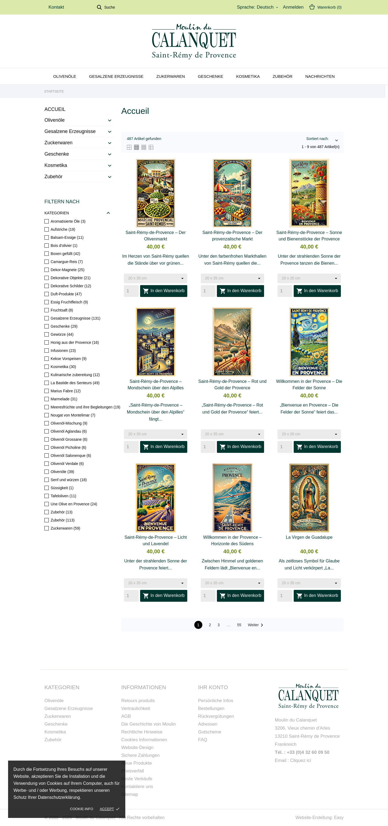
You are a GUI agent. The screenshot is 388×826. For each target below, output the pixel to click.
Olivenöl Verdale (67, 463)
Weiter (256, 625)
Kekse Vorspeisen (68, 358)
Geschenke (210, 76)
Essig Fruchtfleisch (69, 302)
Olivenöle (64, 76)
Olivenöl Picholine (68, 447)
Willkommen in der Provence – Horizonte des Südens (232, 540)
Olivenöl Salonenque (71, 455)
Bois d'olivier (64, 245)
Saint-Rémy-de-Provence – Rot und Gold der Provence (232, 384)
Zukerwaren (170, 76)
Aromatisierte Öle (68, 221)
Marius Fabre (66, 391)
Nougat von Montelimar (73, 415)
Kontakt (56, 7)
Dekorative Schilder (71, 286)
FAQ (202, 739)
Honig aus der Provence (75, 342)
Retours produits (138, 700)
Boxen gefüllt (65, 253)
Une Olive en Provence (74, 504)
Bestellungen (211, 708)
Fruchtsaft (62, 310)
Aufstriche (63, 229)
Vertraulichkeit (135, 708)
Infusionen (63, 350)
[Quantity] (131, 291)
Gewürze (62, 334)
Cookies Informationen (144, 739)
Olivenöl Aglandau (69, 431)
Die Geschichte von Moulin (148, 724)
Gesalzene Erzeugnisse (116, 76)
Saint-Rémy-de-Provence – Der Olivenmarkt (156, 235)
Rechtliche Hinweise (141, 731)
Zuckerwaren (58, 142)
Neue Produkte (136, 763)
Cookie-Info (81, 809)
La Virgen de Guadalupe (309, 537)
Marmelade (64, 399)
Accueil (54, 109)
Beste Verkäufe (136, 778)
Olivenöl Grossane (69, 439)
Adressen (207, 724)
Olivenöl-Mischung (69, 423)
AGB (126, 716)
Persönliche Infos (215, 700)
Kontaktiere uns (137, 786)
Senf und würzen (69, 480)
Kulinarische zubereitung (75, 375)
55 (239, 625)
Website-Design (137, 747)
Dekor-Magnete (67, 270)
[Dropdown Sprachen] (268, 7)
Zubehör (282, 76)
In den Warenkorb (164, 291)
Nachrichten (320, 76)
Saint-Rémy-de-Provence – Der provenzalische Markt (232, 235)
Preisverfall (132, 771)
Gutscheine (209, 731)
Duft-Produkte (66, 294)
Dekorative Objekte (71, 278)
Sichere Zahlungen (140, 755)
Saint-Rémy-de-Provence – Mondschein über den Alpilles (155, 384)
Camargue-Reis (67, 262)
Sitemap (129, 794)
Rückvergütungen (216, 716)
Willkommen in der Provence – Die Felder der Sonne (309, 384)
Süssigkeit (62, 488)
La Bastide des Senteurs (75, 383)
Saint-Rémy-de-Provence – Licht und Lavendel (155, 540)
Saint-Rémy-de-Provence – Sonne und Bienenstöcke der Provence (309, 235)
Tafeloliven (63, 496)
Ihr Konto (213, 687)
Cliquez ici (300, 760)
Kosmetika (248, 76)
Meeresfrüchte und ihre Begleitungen (85, 407)
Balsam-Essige (67, 237)
